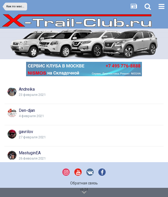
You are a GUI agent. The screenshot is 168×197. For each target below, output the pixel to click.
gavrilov (26, 131)
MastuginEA (30, 152)
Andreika (27, 89)
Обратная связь (84, 183)
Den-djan (27, 110)
